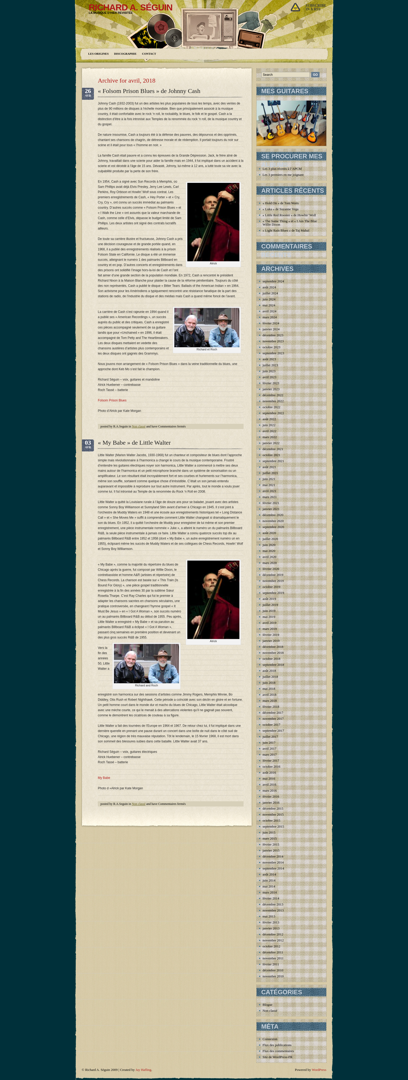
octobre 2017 (271, 725)
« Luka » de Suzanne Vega (280, 209)
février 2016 (271, 796)
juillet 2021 (270, 473)
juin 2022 (269, 425)
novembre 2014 (273, 862)
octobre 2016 (271, 766)
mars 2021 (270, 497)
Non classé (138, 426)
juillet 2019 (270, 605)
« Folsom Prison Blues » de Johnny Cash (149, 91)
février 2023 (271, 383)
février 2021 (271, 503)
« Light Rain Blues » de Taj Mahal (286, 230)
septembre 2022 (273, 413)
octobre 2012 (271, 946)
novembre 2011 (273, 958)
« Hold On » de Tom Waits (281, 203)
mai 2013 (269, 916)
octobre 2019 (271, 587)
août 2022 (269, 419)
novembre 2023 (273, 341)
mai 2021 (269, 485)
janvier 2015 (271, 850)
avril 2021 (269, 491)
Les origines (98, 53)
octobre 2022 (271, 407)
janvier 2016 (271, 802)
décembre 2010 (273, 970)
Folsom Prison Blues (112, 400)
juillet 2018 (270, 677)
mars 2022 (270, 437)
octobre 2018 (271, 659)
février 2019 (271, 635)
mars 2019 (270, 629)
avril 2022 (269, 431)
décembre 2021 (273, 449)
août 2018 (269, 671)
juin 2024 (269, 299)
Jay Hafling (143, 1070)
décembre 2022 (273, 395)
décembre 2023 (273, 335)
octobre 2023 (271, 347)
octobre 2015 (271, 820)
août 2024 (269, 287)
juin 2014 (269, 880)
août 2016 (269, 772)
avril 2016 (269, 784)
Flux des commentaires (278, 1051)
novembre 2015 (273, 814)
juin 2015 (269, 832)
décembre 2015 (273, 808)
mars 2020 (270, 563)
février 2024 (271, 323)
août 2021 (269, 467)
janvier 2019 (271, 641)
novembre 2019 (273, 581)
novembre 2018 (273, 653)
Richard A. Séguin (131, 7)
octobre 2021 (271, 455)
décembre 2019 (273, 575)
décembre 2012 (273, 934)
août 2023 (269, 359)
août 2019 (269, 599)
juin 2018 (269, 683)
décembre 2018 (273, 647)
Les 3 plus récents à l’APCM (282, 169)
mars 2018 (270, 701)
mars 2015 (270, 838)
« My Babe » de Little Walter (134, 442)
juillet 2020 (270, 539)
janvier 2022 (271, 443)
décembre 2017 (273, 713)
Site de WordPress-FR (277, 1057)
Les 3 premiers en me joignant (283, 175)
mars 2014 (270, 892)
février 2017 (271, 760)
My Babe (104, 778)
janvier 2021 (271, 509)
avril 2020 (269, 557)
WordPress (319, 1070)
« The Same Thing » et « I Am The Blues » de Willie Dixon (294, 222)
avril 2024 (269, 311)
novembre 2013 (273, 910)
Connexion (270, 1039)
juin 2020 (269, 545)
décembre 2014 (273, 856)
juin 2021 (269, 479)
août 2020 (269, 533)
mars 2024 (270, 317)
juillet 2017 (270, 736)
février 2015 (271, 844)
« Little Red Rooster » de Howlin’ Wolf (289, 215)
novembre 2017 (273, 719)
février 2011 (271, 964)
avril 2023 (269, 377)
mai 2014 (269, 886)
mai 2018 (269, 689)
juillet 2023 (270, 365)
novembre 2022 (273, 401)
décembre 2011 (273, 952)
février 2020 (271, 569)
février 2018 (271, 707)
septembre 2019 (273, 593)
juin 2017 (269, 742)
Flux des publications (277, 1045)
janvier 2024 (271, 329)
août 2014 (269, 874)
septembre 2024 (273, 281)
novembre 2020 (273, 521)
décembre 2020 (273, 515)
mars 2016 (270, 790)
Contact (149, 53)
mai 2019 (269, 617)
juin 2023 (269, 371)
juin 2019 (269, 611)
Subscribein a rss (316, 7)
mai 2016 (269, 778)
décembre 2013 (273, 904)
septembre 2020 (273, 527)
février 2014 (271, 898)
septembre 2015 (273, 826)
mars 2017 (270, 754)
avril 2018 (269, 695)
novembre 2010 (273, 976)
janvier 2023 (271, 389)
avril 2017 (269, 748)
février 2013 (271, 922)
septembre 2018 (273, 665)
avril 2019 (269, 623)
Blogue (267, 1005)
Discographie (125, 53)
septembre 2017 (273, 731)
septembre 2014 (273, 868)
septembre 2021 (273, 461)
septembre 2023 (273, 353)
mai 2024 (269, 305)
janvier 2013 (271, 928)
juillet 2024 (270, 293)
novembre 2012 (273, 940)
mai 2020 (269, 551)
